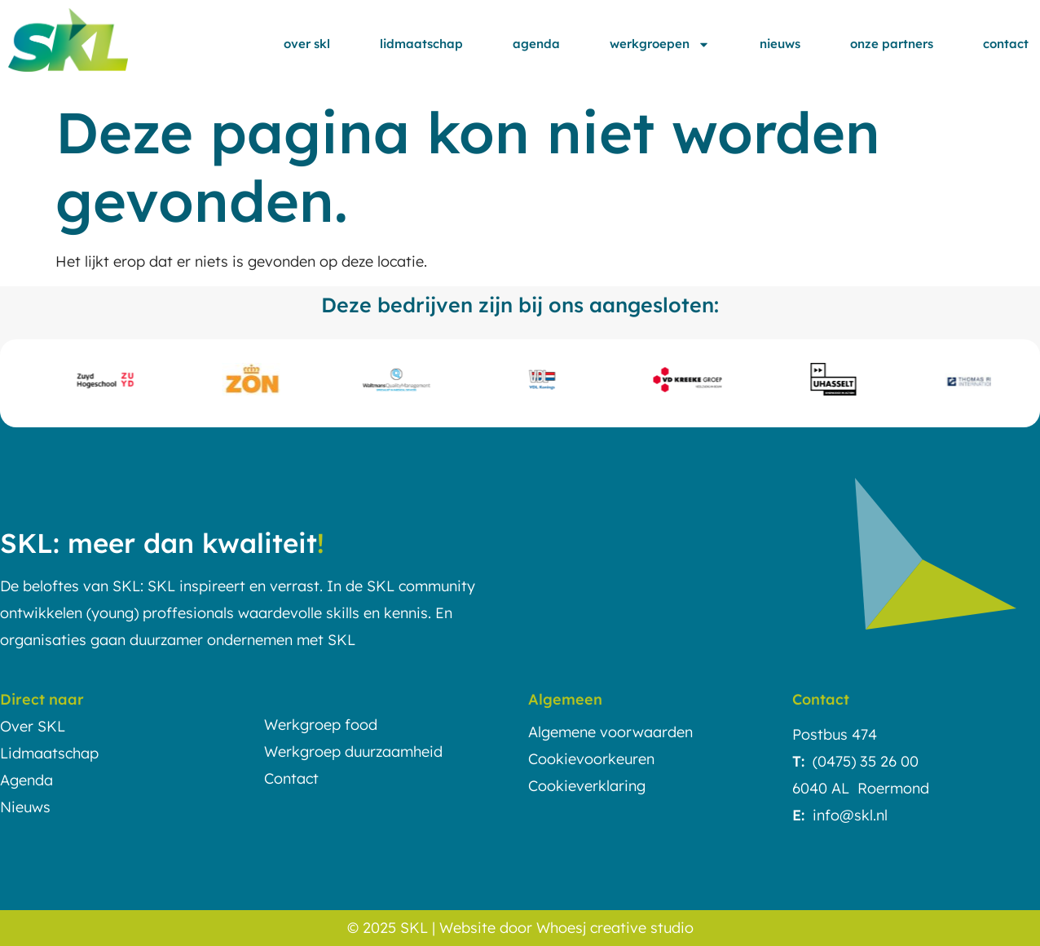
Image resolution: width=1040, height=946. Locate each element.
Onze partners (891, 43)
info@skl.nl (850, 815)
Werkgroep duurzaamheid (353, 751)
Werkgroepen (660, 44)
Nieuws (780, 43)
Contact (1006, 43)
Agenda (536, 43)
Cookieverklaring (587, 785)
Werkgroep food (320, 724)
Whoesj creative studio (615, 927)
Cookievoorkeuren (591, 758)
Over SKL (307, 43)
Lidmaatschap (421, 43)
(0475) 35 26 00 (866, 761)
